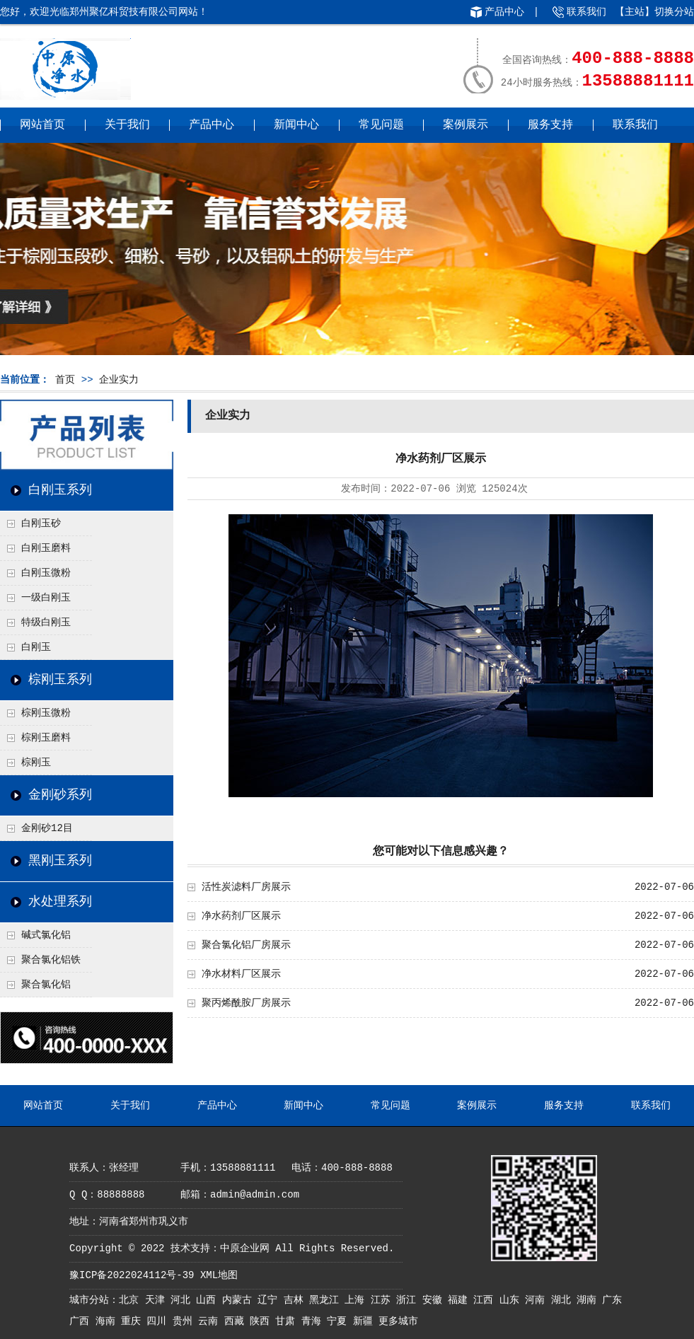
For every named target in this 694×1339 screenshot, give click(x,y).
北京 (131, 1300)
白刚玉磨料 (46, 548)
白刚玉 (36, 647)
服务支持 (550, 125)
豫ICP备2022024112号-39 (131, 1275)
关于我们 (127, 125)
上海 (357, 1300)
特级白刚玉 (46, 622)
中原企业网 (245, 1248)
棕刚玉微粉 (46, 713)
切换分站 (674, 12)
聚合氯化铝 (46, 984)
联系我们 (586, 12)
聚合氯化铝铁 (51, 960)
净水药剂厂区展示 (241, 916)
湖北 (564, 1300)
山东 (512, 1300)
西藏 (237, 1321)
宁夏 (339, 1321)
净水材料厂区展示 (241, 974)
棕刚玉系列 (60, 680)
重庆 (133, 1321)
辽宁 (270, 1300)
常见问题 (381, 125)
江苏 (383, 1300)
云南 (211, 1321)
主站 (634, 12)
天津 (157, 1300)
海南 (108, 1321)
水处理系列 (60, 902)
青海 (314, 1321)
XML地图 (219, 1275)
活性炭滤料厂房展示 (246, 887)
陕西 (262, 1321)
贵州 (185, 1321)
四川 (159, 1321)
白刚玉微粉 (46, 573)
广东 (612, 1300)
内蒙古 (240, 1300)
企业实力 (119, 380)
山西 (208, 1300)
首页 (65, 380)
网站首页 (42, 125)
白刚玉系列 (60, 490)
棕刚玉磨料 (46, 737)
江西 (486, 1300)
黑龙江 (327, 1300)
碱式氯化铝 (46, 935)
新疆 (365, 1321)
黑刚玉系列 (60, 861)
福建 (460, 1300)
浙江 (409, 1300)
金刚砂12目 (47, 828)
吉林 (296, 1300)
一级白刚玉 (46, 597)
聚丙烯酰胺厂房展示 (246, 1003)
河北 (183, 1300)
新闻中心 (296, 125)
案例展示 (465, 125)
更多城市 (398, 1321)
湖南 (589, 1300)
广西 (82, 1321)
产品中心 (504, 12)
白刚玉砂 (41, 523)
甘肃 (288, 1321)
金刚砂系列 (60, 795)
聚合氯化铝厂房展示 (246, 945)
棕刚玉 (36, 762)
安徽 (435, 1300)
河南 (537, 1300)
